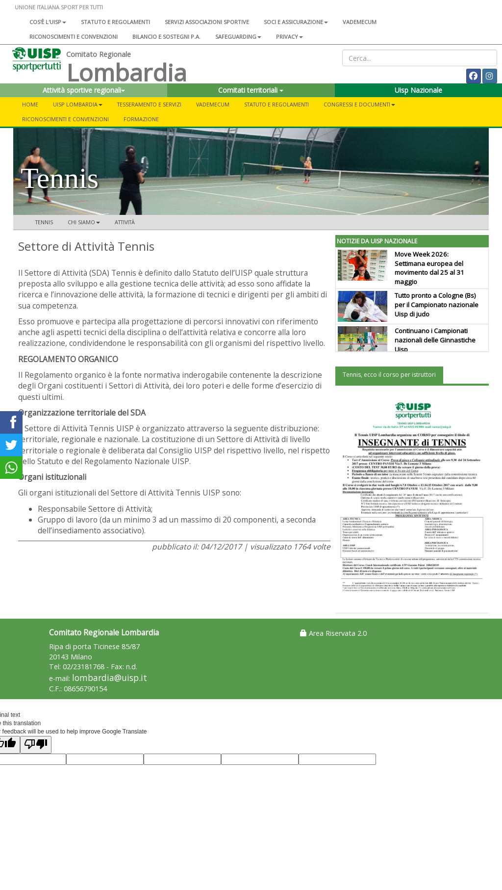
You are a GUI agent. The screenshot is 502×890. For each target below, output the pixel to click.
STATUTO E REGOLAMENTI (276, 104)
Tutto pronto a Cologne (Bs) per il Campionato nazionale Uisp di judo (436, 304)
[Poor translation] (35, 744)
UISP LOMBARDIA (77, 104)
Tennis (44, 222)
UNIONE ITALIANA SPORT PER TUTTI (59, 7)
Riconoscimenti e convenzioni (73, 36)
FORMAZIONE (141, 119)
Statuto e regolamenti (115, 22)
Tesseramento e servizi (149, 104)
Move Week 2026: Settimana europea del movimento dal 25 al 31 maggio (429, 268)
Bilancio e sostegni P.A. (166, 36)
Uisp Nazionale (418, 90)
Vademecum (359, 22)
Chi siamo (84, 222)
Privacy (289, 36)
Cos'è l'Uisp (47, 22)
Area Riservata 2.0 (333, 633)
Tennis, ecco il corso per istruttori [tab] (389, 374)
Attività (125, 222)
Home (30, 104)
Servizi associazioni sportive (207, 22)
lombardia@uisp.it (109, 677)
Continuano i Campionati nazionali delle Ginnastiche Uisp (435, 340)
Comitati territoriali (250, 90)
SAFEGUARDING (238, 36)
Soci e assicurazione (296, 22)
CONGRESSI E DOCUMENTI (359, 104)
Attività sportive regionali (84, 90)
